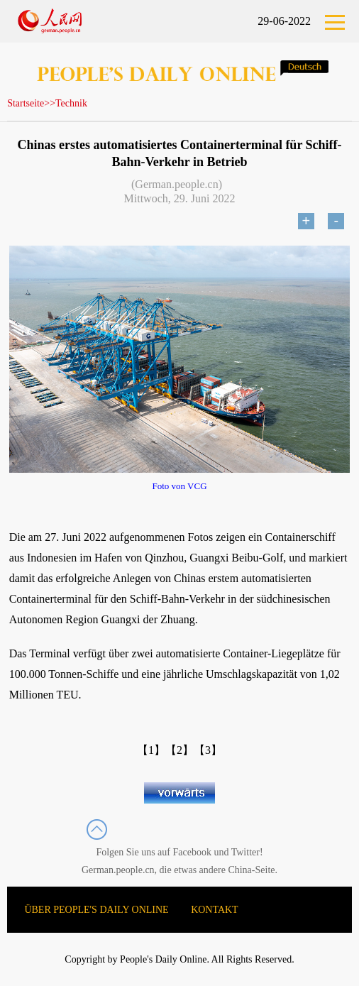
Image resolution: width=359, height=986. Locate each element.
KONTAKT (214, 909)
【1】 (151, 750)
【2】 (179, 750)
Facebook (192, 852)
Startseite (25, 103)
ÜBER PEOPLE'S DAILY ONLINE (96, 909)
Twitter (245, 852)
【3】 (208, 750)
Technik (71, 103)
